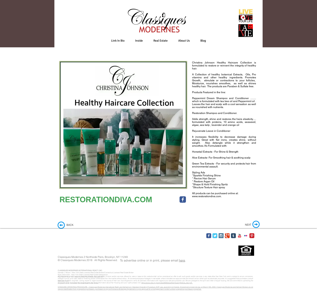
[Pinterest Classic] (251, 235)
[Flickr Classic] (245, 235)
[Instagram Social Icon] (221, 235)
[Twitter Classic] (214, 235)
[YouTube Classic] (239, 235)
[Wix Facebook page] (183, 199)
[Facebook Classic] (208, 235)
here (182, 260)
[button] (139, 40)
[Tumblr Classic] (233, 235)
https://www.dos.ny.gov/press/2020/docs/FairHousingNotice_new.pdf (167, 283)
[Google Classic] (227, 235)
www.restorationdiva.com (206, 196)
